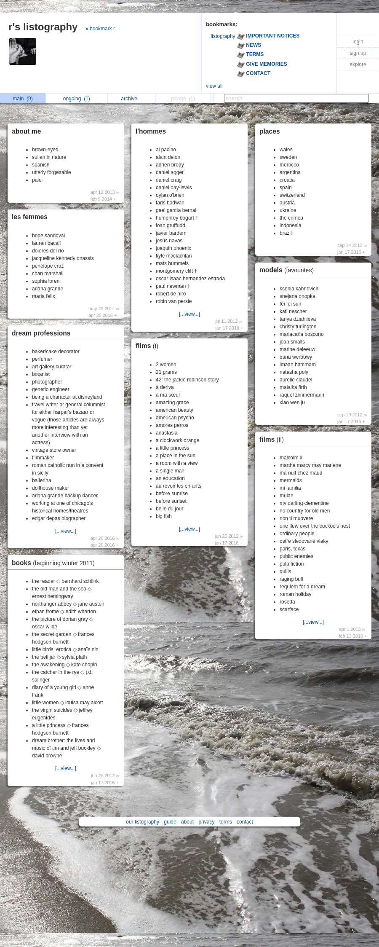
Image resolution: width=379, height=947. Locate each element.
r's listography (42, 26)
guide (170, 822)
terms (225, 822)
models (288, 270)
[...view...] (65, 531)
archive (131, 99)
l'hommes (151, 131)
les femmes (30, 216)
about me (26, 131)
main (22, 99)
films (149, 345)
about (187, 822)
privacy (206, 822)
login (357, 42)
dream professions (41, 333)
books (55, 562)
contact (245, 822)
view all (214, 86)
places (269, 131)
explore (358, 64)
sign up (358, 53)
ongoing (76, 99)
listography (223, 36)
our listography (142, 822)
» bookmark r (100, 29)
